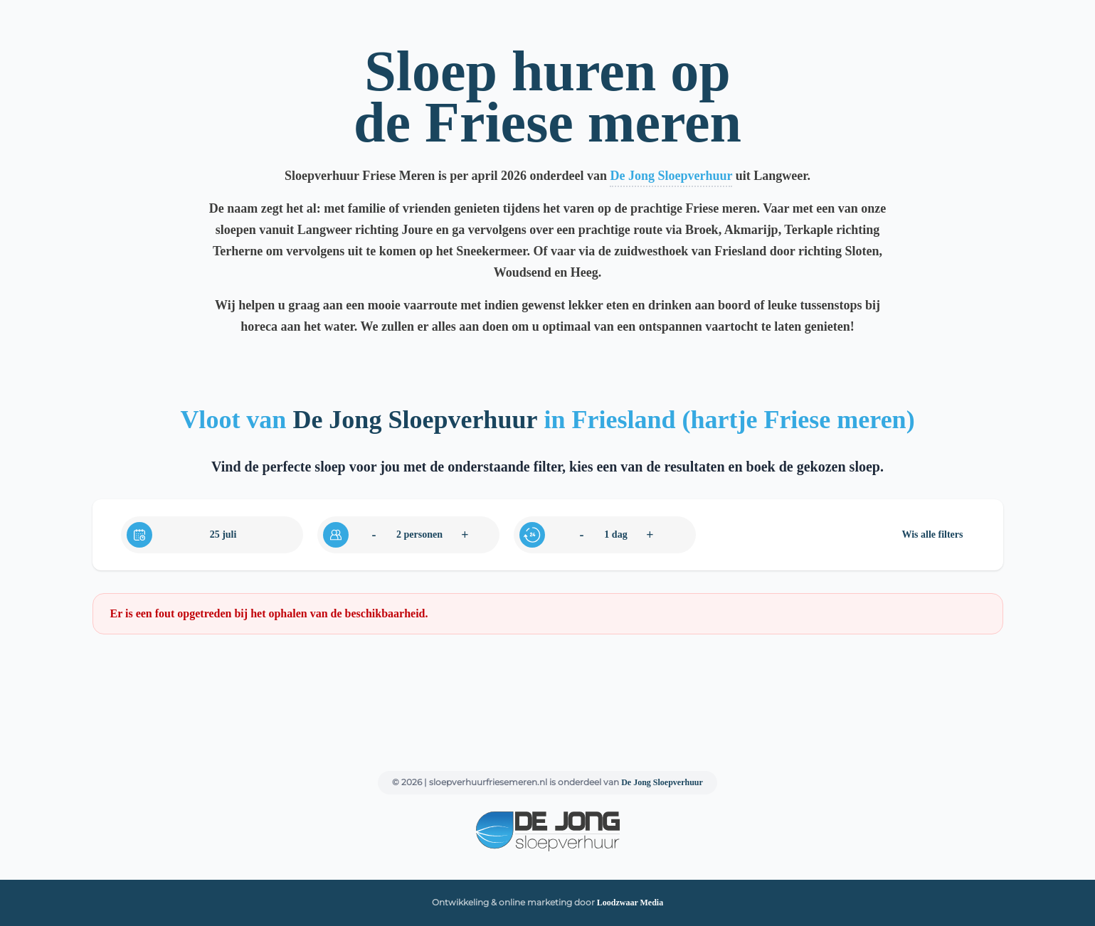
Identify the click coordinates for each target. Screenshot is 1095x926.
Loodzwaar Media (630, 903)
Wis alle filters (932, 534)
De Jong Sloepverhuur (671, 176)
